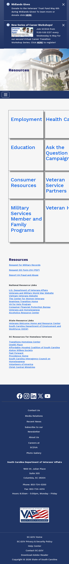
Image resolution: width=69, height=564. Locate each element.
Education (23, 147)
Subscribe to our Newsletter (34, 429)
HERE (29, 15)
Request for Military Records (24, 265)
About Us (34, 437)
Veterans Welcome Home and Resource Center (34, 323)
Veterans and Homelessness (24, 310)
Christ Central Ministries (22, 367)
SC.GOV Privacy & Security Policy (34, 541)
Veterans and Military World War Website (31, 293)
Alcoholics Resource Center (24, 312)
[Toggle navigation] (5, 95)
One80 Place (16, 344)
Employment (26, 119)
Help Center (34, 546)
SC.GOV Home (34, 537)
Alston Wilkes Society (21, 350)
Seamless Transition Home (23, 301)
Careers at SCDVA (34, 445)
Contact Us (34, 410)
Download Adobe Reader (34, 555)
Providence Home (18, 356)
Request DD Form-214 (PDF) (24, 270)
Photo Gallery (33, 453)
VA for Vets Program (20, 304)
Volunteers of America (21, 364)
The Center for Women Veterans (26, 298)
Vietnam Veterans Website (23, 295)
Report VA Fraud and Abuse (23, 275)
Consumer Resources (23, 182)
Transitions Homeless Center (24, 342)
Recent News (34, 421)
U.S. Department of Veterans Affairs (28, 290)
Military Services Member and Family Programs (26, 219)
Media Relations (34, 416)
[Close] (63, 4)
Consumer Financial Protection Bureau (29, 307)
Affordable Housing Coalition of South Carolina (34, 347)
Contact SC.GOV (34, 550)
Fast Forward (16, 353)
